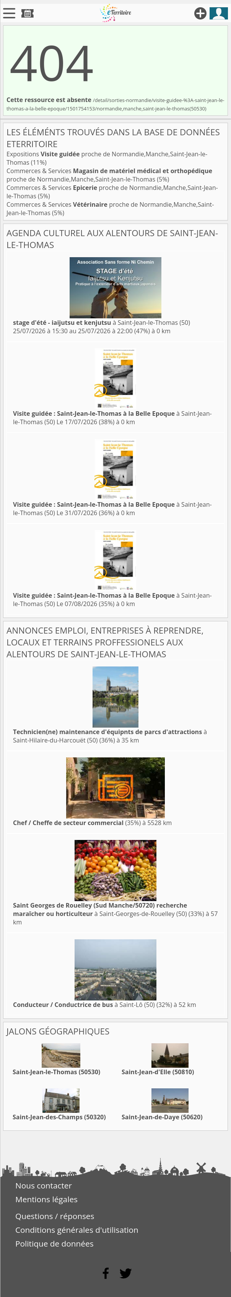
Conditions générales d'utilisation (76, 1229)
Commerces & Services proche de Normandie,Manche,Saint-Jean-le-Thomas (109, 175)
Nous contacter (43, 1185)
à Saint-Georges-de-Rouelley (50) (100, 909)
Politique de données (54, 1243)
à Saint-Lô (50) (84, 1004)
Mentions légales (46, 1199)
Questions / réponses (54, 1216)
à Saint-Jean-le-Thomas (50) (101, 322)
